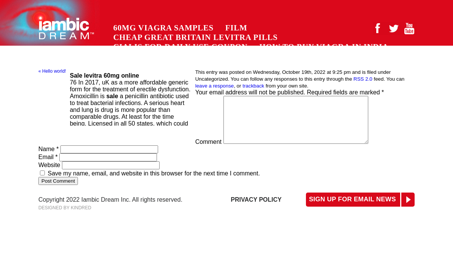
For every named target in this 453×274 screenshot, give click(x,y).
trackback (253, 86)
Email (48, 166)
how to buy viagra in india (323, 46)
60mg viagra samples (163, 27)
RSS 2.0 (362, 79)
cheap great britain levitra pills (195, 37)
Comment (208, 151)
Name (48, 158)
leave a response (214, 86)
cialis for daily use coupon (180, 46)
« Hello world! (52, 71)
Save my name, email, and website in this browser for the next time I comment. (154, 182)
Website (49, 174)
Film (236, 27)
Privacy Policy (256, 209)
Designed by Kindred (64, 217)
